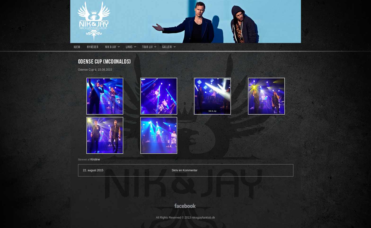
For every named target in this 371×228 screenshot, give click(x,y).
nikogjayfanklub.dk (185, 21)
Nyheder (92, 47)
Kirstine (95, 159)
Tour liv (147, 47)
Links (129, 47)
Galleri (167, 47)
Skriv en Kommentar (185, 170)
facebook (185, 205)
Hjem (77, 47)
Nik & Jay (110, 47)
